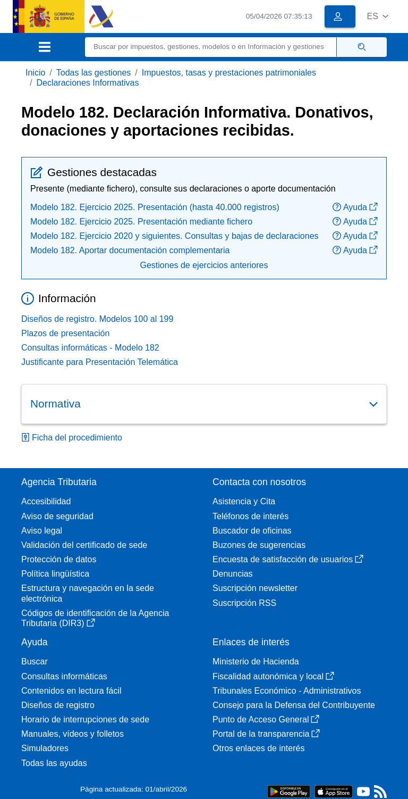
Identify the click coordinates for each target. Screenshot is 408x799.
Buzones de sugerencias (258, 545)
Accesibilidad (46, 501)
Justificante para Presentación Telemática (99, 362)
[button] (377, 16)
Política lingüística (55, 573)
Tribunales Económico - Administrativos (286, 690)
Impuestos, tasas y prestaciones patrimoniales (229, 72)
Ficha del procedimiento (71, 437)
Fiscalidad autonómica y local (273, 676)
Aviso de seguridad (57, 516)
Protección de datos (58, 559)
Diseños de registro (58, 705)
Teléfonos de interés (250, 516)
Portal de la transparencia (266, 733)
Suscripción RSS (244, 602)
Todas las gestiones (93, 72)
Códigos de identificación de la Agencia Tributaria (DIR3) (95, 618)
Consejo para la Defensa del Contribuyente (293, 705)
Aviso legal (41, 530)
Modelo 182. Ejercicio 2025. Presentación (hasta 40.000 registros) (154, 207)
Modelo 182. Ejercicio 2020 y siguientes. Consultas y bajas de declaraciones (174, 235)
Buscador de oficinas (252, 530)
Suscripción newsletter (255, 588)
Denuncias (232, 573)
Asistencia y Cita (243, 501)
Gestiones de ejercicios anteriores (204, 265)
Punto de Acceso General (265, 719)
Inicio (35, 72)
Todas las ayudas (54, 763)
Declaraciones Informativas (87, 82)
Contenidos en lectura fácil (71, 690)
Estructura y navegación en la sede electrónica (87, 593)
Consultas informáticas (64, 676)
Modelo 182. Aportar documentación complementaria (130, 250)
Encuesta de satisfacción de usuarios (287, 559)
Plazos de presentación (65, 333)
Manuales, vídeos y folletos (72, 733)
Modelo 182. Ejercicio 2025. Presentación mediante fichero (141, 221)
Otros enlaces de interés (258, 748)
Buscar (34, 661)
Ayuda (355, 207)
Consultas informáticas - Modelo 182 (90, 347)
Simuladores (45, 748)
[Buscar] (211, 47)
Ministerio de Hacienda (255, 661)
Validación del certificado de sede (84, 545)
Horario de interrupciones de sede (85, 719)
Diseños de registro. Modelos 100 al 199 (97, 318)
